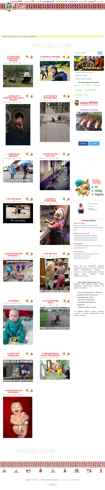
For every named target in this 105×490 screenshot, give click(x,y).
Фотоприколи (48, 1)
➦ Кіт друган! (50, 254)
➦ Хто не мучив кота (50, 302)
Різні (86, 95)
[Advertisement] (68, 19)
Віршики (92, 1)
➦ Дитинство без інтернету (13, 255)
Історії (99, 1)
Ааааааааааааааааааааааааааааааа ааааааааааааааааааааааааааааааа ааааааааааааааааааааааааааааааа (85, 238)
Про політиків (78, 95)
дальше (68, 45)
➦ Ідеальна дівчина (13, 155)
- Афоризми (91, 208)
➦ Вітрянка (13, 301)
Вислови (83, 1)
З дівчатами (96, 85)
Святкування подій (90, 90)
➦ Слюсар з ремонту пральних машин (13, 98)
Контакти (76, 480)
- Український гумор (93, 203)
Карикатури (29, 1)
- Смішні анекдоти (92, 209)
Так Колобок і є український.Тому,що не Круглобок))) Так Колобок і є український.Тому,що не (86, 256)
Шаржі (38, 1)
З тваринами (78, 90)
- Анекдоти (90, 206)
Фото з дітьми (23, 36)
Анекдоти (16, 1)
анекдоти (77, 313)
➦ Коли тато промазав (13, 355)
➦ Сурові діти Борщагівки (50, 97)
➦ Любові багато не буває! (13, 391)
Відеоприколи (61, 1)
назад (36, 45)
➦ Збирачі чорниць (50, 57)
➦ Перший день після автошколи (50, 355)
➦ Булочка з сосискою (89, 110)
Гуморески (72, 1)
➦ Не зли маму (13, 199)
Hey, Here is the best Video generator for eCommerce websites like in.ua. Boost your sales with (88, 228)
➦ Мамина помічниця (50, 200)
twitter (94, 143)
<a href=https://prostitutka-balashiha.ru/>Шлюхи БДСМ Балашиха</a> (88, 247)
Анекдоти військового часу (84, 72)
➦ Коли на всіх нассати (50, 155)
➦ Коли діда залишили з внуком (13, 59)
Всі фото (77, 85)
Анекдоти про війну (81, 75)
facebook (83, 143)
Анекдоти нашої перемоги (83, 79)
